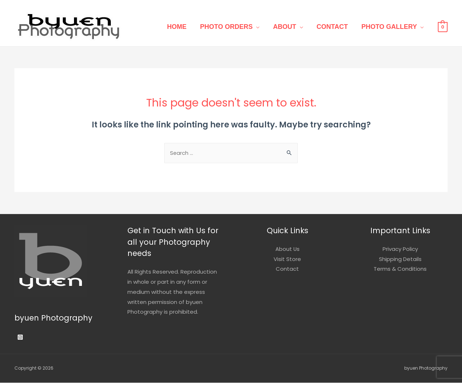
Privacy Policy (400, 249)
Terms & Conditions (400, 269)
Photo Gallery (390, 26)
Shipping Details (400, 259)
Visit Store (287, 259)
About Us (287, 249)
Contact (336, 26)
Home (189, 26)
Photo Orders (236, 26)
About (291, 26)
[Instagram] (20, 337)
